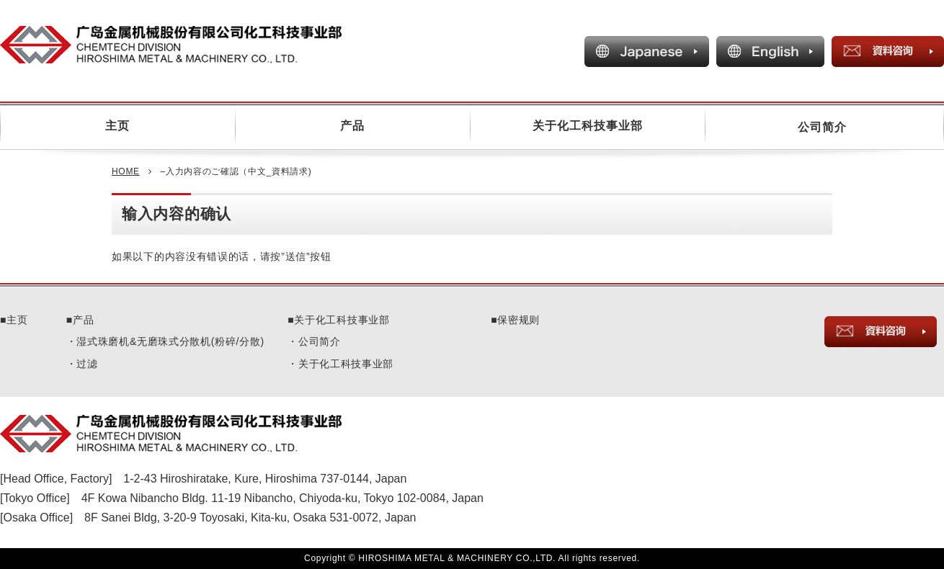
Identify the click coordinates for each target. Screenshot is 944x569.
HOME (126, 171)
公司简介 (822, 127)
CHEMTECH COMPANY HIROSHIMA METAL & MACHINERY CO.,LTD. (209, 44)
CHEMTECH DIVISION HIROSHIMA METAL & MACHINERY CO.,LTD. (209, 433)
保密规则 (518, 320)
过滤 (86, 363)
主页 (117, 126)
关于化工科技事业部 (588, 126)
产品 (352, 126)
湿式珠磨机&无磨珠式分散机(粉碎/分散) (170, 341)
